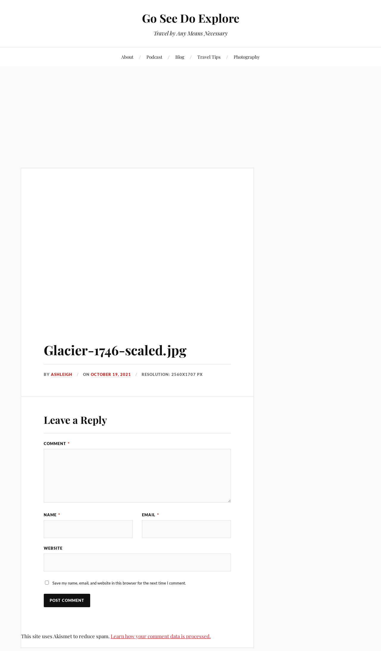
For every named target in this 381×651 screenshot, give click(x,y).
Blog (179, 57)
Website (53, 548)
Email (150, 514)
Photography (247, 57)
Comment (57, 443)
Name (52, 514)
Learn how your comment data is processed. (161, 636)
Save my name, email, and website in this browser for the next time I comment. (119, 583)
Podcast (154, 57)
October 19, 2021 (111, 374)
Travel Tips (209, 57)
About (127, 57)
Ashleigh (61, 374)
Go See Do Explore (190, 18)
